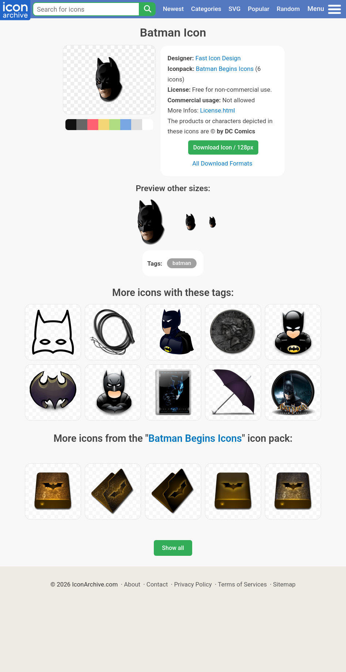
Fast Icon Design (218, 58)
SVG (235, 8)
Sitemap (284, 584)
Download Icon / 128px (223, 147)
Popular (258, 8)
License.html (217, 110)
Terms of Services (242, 584)
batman (181, 263)
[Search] (147, 9)
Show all (173, 547)
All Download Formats (222, 163)
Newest (173, 8)
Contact (157, 584)
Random (288, 8)
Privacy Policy (193, 584)
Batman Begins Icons (225, 68)
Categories (206, 8)
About (132, 584)
